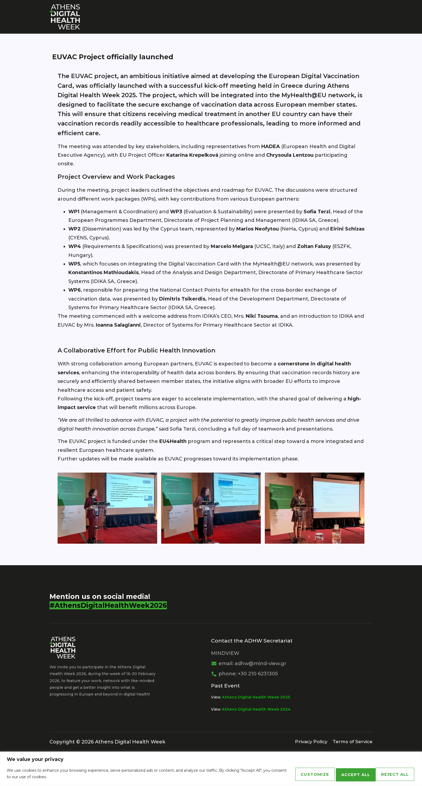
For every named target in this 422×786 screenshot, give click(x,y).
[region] (211, 769)
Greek (360, 16)
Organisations (191, 16)
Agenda (310, 16)
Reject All (335, 774)
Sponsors (232, 16)
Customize (282, 774)
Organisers (149, 16)
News (338, 16)
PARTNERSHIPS (271, 16)
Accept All (389, 774)
